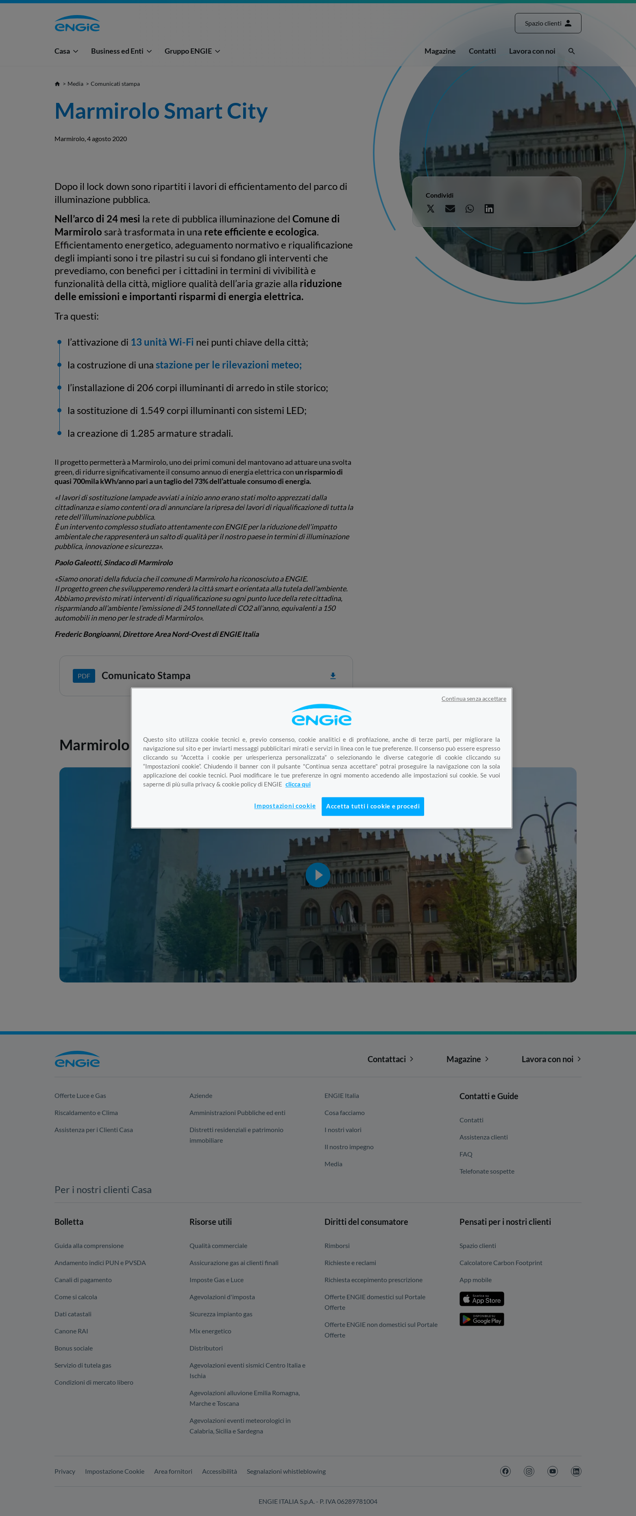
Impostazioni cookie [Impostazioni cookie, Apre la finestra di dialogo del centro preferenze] (285, 805)
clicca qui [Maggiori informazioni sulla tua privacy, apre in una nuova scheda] (298, 784)
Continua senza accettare (474, 698)
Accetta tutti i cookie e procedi (373, 806)
